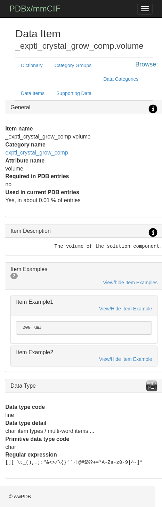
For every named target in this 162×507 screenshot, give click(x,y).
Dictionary (31, 65)
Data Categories (120, 79)
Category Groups (73, 65)
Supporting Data (73, 93)
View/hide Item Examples (130, 282)
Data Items (32, 93)
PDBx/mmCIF (34, 8)
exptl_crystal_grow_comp (36, 153)
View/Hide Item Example (125, 308)
